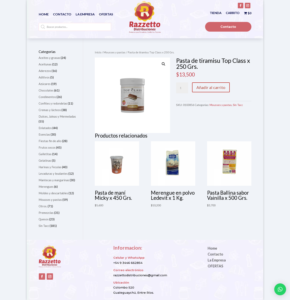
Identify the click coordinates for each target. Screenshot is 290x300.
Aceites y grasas (49, 57)
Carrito (233, 13)
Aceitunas (45, 64)
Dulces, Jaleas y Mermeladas (57, 116)
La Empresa (85, 14)
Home (44, 14)
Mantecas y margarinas (54, 180)
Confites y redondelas (53, 103)
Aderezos (45, 71)
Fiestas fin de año (50, 141)
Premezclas (46, 212)
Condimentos (47, 97)
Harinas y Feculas (50, 167)
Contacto (62, 14)
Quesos (44, 219)
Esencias (44, 134)
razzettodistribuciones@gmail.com (140, 275)
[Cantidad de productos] (182, 87)
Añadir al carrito (210, 87)
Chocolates (46, 90)
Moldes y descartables (53, 193)
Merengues (46, 186)
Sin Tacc (238, 105)
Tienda (215, 13)
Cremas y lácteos (50, 110)
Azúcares (45, 84)
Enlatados (45, 128)
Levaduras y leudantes (53, 173)
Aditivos (44, 77)
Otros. (43, 206)
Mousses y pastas (114, 52)
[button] (163, 64)
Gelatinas (45, 160)
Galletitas (45, 154)
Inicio (98, 52)
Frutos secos (47, 147)
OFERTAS (106, 14)
